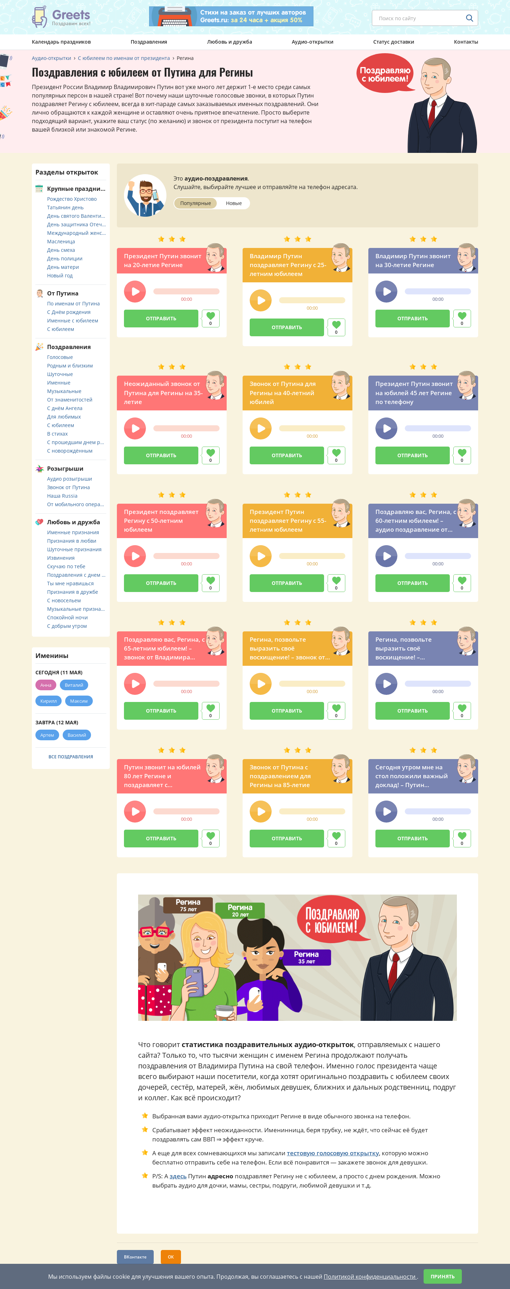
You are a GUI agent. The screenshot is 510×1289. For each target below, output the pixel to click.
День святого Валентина (76, 215)
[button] (135, 292)
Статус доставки (393, 41)
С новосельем (64, 600)
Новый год (60, 275)
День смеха (61, 250)
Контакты (466, 41)
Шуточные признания (74, 549)
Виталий (74, 685)
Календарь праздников (61, 41)
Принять (443, 1276)
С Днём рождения (69, 312)
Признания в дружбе (72, 591)
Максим (79, 701)
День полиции (65, 258)
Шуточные (60, 374)
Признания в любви (71, 540)
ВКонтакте (135, 1257)
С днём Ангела (65, 408)
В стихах (57, 433)
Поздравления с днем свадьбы (76, 574)
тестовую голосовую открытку (333, 1153)
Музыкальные (64, 391)
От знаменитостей (69, 399)
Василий (77, 735)
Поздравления (149, 41)
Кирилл (48, 701)
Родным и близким (70, 365)
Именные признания (73, 532)
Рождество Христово (72, 198)
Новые (234, 203)
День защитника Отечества (76, 224)
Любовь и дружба (229, 41)
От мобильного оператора (76, 504)
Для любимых (64, 416)
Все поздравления (71, 757)
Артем (47, 735)
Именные (58, 382)
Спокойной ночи (67, 617)
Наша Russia (62, 495)
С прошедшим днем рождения (76, 442)
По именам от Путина (73, 303)
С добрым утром (67, 626)
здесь (178, 1176)
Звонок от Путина (68, 487)
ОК (171, 1257)
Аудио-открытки (312, 41)
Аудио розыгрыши (69, 478)
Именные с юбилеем (72, 320)
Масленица (61, 241)
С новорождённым (69, 450)
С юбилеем (60, 329)
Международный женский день (76, 232)
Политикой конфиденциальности (370, 1276)
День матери (63, 267)
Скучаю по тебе (66, 566)
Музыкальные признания (76, 608)
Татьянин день (65, 207)
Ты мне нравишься (70, 583)
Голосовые (60, 357)
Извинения (61, 557)
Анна (45, 685)
